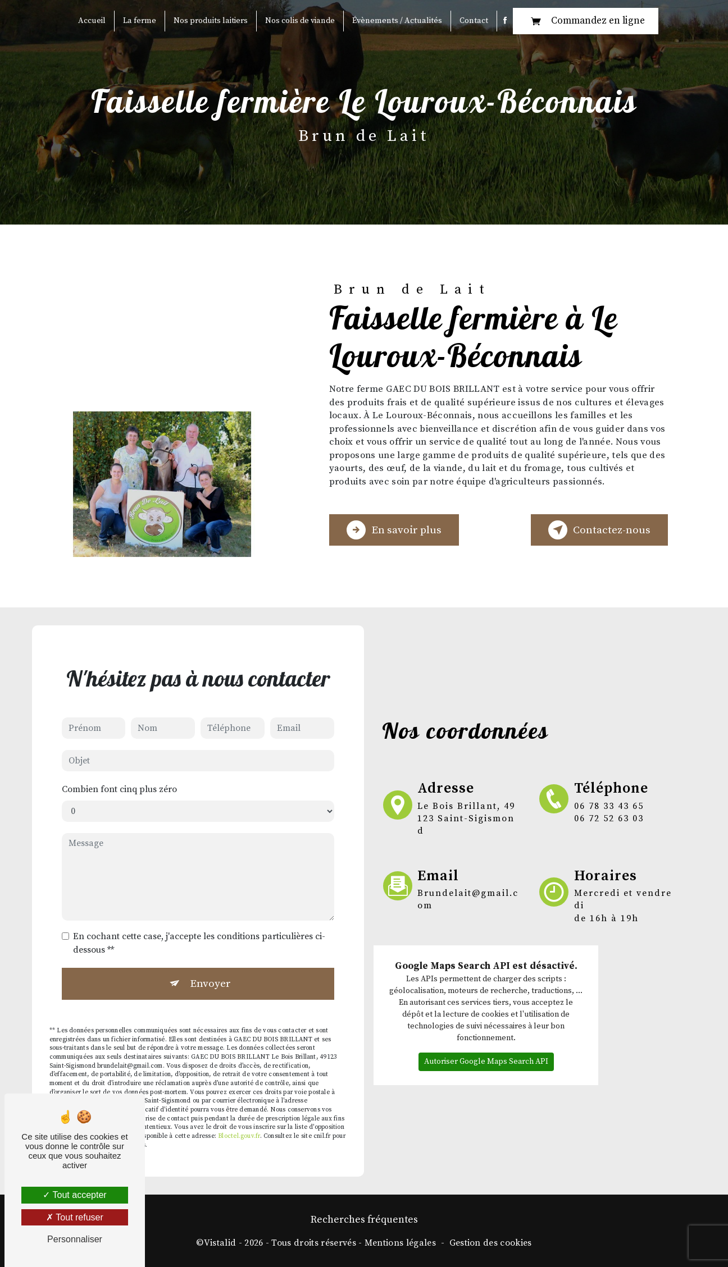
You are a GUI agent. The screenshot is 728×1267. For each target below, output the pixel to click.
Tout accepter (74, 1195)
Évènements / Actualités (397, 21)
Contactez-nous (599, 529)
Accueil (92, 21)
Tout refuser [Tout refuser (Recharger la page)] (74, 1217)
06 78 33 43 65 (609, 806)
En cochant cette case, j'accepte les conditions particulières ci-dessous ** (199, 928)
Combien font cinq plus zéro (119, 774)
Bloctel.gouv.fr (239, 1122)
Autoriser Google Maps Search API (486, 1047)
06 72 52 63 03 (609, 818)
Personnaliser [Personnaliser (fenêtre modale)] (74, 1239)
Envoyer (210, 969)
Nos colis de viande (300, 21)
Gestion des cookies (490, 1242)
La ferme (139, 21)
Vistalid (220, 1242)
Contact (473, 21)
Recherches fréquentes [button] (364, 1220)
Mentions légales (400, 1242)
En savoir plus (394, 529)
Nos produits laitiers (211, 21)
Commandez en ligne (585, 21)
